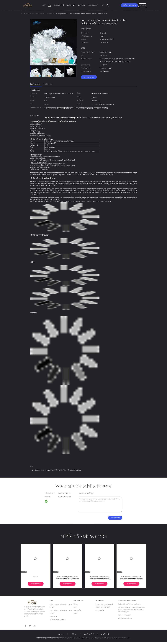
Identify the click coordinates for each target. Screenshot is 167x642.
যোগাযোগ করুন (93, 5)
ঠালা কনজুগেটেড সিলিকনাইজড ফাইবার (55, 470)
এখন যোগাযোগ (89, 77)
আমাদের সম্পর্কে (59, 5)
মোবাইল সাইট (105, 634)
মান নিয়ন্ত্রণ (81, 5)
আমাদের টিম (77, 610)
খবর (102, 5)
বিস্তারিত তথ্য (35, 84)
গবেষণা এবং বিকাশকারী (103, 607)
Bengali (143, 5)
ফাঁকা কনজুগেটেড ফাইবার (37, 470)
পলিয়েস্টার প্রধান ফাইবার (57, 620)
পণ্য (49, 5)
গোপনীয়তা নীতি (89, 634)
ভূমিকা (75, 613)
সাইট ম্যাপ (74, 634)
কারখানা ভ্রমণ (71, 5)
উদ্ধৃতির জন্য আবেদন (129, 5)
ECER (128, 638)
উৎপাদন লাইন (100, 610)
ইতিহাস (75, 604)
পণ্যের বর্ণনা (48, 84)
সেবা (74, 607)
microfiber (53, 617)
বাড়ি (43, 5)
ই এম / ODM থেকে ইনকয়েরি (104, 604)
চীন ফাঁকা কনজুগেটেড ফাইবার (46, 638)
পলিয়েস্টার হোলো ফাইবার (74, 470)
